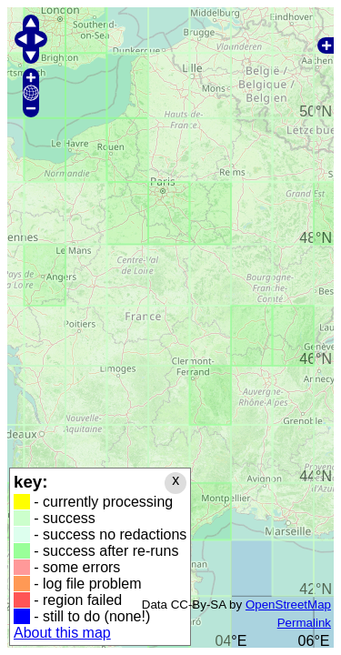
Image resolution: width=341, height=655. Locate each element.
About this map (62, 632)
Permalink (304, 623)
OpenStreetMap (288, 604)
